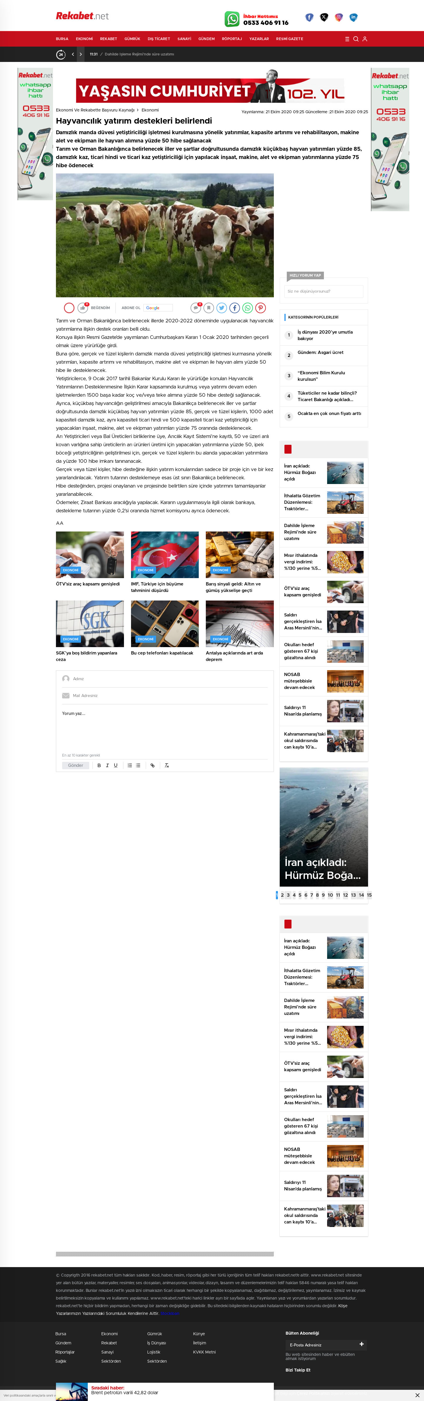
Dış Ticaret (159, 39)
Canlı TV (210, 6)
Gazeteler (111, 6)
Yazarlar (259, 39)
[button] (277, 895)
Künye (199, 1334)
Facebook (309, 17)
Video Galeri (178, 6)
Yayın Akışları (312, 6)
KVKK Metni (204, 1352)
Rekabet (108, 39)
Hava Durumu (243, 6)
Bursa (62, 39)
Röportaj (232, 39)
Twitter (323, 17)
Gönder (75, 765)
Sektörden (111, 1361)
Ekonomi (84, 39)
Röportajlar (65, 1352)
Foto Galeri (145, 6)
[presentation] (73, 54)
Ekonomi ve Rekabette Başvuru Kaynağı (95, 110)
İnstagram (338, 17)
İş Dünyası (156, 1343)
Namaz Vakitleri (348, 6)
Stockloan (169, 1314)
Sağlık (61, 1361)
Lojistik (153, 1352)
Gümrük (132, 39)
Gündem (206, 39)
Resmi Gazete (289, 39)
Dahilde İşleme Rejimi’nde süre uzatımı (139, 54)
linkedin (353, 17)
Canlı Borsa (278, 6)
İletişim (199, 1343)
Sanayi (184, 39)
